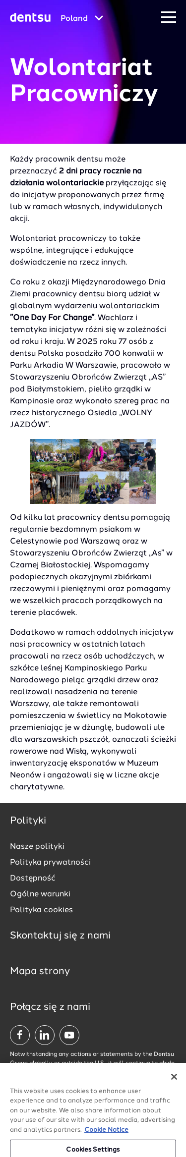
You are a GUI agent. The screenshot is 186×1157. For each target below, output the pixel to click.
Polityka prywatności (50, 863)
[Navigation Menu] (168, 17)
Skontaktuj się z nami (60, 936)
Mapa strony (40, 972)
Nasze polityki (37, 847)
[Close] (174, 1086)
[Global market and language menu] (82, 18)
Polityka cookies (41, 910)
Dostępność (33, 878)
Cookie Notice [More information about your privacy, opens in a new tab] (106, 1139)
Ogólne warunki (40, 894)
